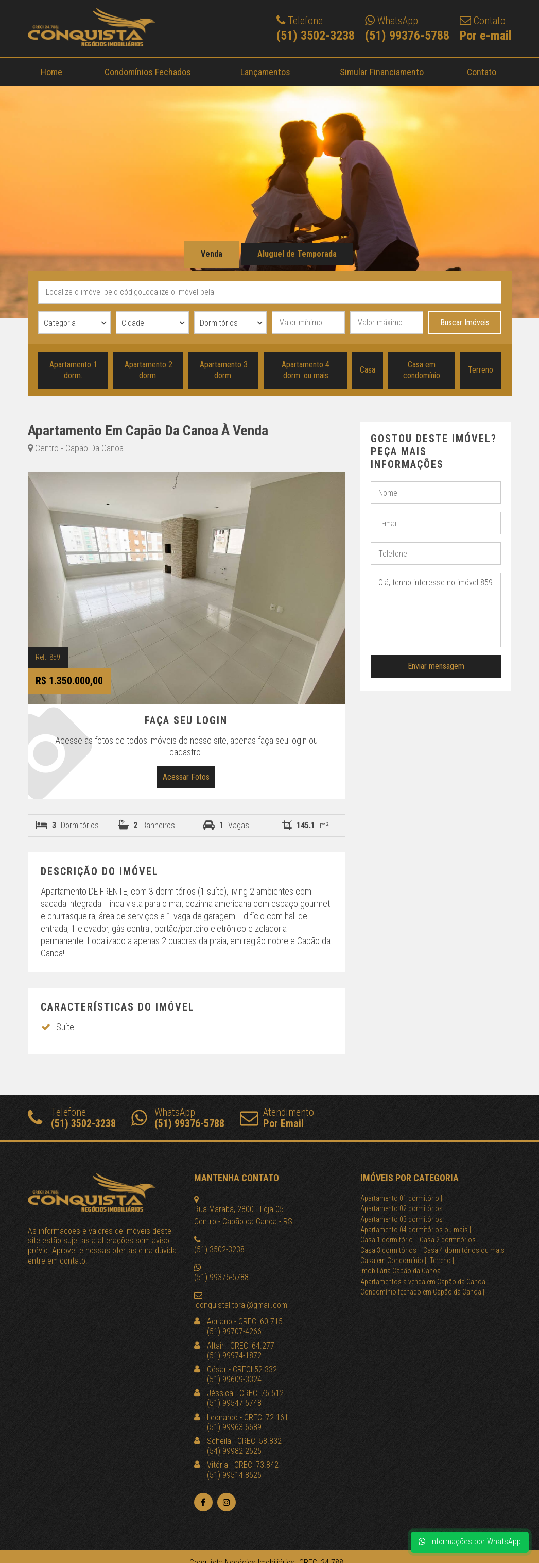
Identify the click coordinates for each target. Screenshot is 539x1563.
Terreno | (442, 1260)
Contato (481, 71)
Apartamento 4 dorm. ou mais (305, 370)
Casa (367, 370)
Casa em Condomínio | (393, 1260)
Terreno (480, 370)
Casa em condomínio (421, 370)
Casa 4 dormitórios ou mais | (465, 1250)
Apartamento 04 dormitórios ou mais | (415, 1229)
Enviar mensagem (436, 666)
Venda (211, 254)
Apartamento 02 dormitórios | (403, 1208)
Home (51, 71)
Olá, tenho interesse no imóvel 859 (436, 610)
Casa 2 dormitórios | (449, 1240)
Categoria (60, 323)
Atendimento (277, 1117)
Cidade (132, 323)
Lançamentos (265, 71)
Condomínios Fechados (148, 71)
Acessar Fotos (186, 777)
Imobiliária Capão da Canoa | (402, 1271)
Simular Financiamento (381, 71)
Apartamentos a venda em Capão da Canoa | (424, 1282)
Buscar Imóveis (465, 322)
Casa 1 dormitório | (388, 1240)
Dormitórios (219, 323)
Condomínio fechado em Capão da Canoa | (422, 1292)
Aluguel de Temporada (297, 254)
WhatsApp (177, 1117)
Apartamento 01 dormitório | (401, 1198)
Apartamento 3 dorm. (224, 370)
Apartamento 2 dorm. (148, 370)
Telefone (72, 1117)
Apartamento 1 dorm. (73, 370)
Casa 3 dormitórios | (390, 1250)
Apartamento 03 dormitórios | (403, 1219)
